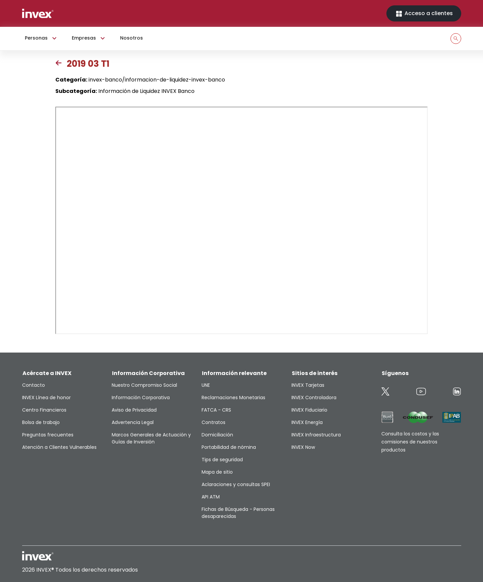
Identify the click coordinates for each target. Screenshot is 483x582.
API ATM (211, 496)
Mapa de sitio (217, 472)
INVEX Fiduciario (309, 410)
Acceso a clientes (424, 13)
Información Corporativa (141, 397)
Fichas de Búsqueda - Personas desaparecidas (238, 513)
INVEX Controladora (313, 397)
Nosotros (131, 38)
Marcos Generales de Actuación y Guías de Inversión (151, 438)
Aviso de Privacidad (134, 410)
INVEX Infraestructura (316, 434)
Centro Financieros (44, 410)
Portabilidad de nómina (229, 447)
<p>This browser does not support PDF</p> (241, 220)
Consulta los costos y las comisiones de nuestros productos (410, 441)
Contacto (33, 385)
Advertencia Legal (133, 422)
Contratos (213, 422)
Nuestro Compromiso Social (144, 385)
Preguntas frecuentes (47, 434)
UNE (206, 385)
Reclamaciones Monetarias (233, 397)
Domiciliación (217, 434)
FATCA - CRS (216, 410)
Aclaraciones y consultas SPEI (236, 484)
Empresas (89, 38)
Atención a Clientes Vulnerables (59, 447)
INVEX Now (303, 447)
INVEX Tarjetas (307, 385)
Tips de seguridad (222, 459)
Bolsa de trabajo (41, 422)
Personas (41, 38)
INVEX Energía (307, 422)
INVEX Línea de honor (46, 397)
